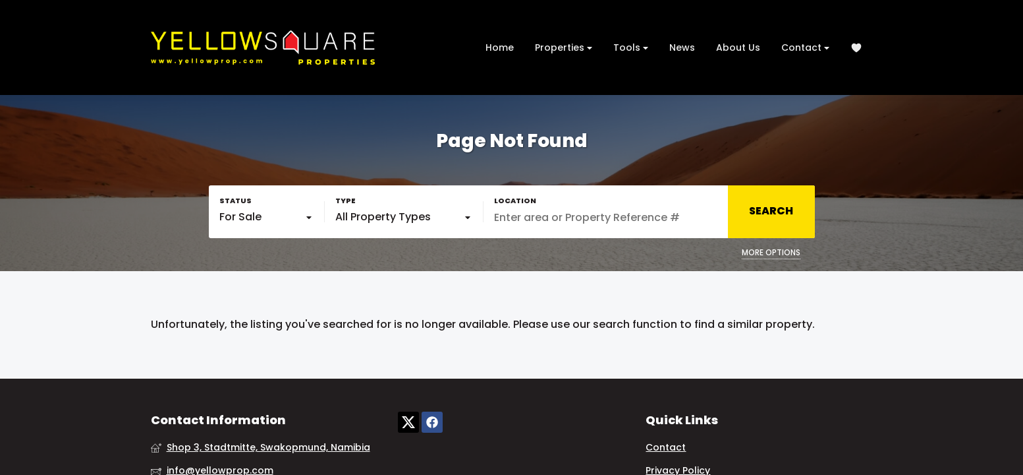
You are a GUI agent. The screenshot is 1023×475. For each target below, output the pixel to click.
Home (499, 47)
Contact (805, 48)
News (682, 47)
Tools (630, 48)
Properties (563, 48)
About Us (738, 47)
